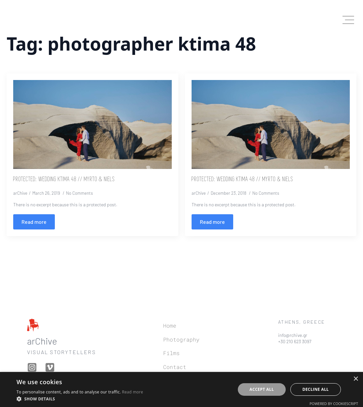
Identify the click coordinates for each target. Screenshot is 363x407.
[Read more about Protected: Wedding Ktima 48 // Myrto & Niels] (34, 221)
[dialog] (181, 389)
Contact (174, 366)
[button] (80, 398)
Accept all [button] (261, 389)
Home (169, 325)
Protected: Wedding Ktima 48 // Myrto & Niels (64, 179)
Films (171, 352)
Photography (181, 339)
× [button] (355, 379)
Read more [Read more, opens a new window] (132, 392)
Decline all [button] (315, 389)
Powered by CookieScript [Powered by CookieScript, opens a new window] (333, 403)
